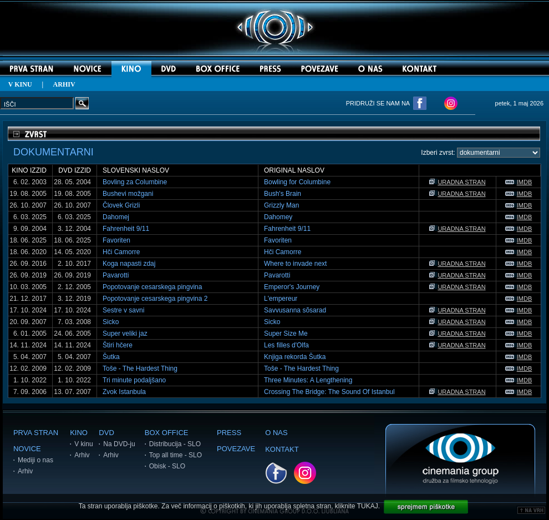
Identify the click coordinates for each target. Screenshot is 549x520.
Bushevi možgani (128, 194)
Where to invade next (295, 263)
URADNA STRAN (457, 182)
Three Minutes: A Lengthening (308, 380)
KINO (79, 432)
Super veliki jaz (125, 333)
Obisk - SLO (167, 466)
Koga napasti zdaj (129, 263)
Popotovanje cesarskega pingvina (152, 287)
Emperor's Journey (291, 287)
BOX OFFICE (167, 432)
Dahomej (116, 217)
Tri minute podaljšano (134, 380)
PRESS (229, 432)
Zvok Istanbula (124, 392)
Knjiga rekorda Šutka (295, 357)
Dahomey (278, 217)
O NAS (276, 432)
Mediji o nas (35, 460)
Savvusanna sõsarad (295, 310)
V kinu (83, 444)
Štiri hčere (118, 345)
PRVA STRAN (35, 432)
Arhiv (25, 471)
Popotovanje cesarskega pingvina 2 (155, 298)
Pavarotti (116, 275)
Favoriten (116, 240)
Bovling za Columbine (135, 182)
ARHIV (64, 84)
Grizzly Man (281, 205)
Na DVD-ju (119, 444)
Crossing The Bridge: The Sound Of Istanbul (329, 392)
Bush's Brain (282, 194)
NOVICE (27, 449)
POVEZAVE (236, 449)
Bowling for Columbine (297, 182)
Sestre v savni (123, 310)
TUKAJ (367, 506)
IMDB (518, 182)
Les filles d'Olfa (286, 345)
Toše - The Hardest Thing (140, 368)
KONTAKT (281, 449)
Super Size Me (286, 333)
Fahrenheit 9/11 (126, 229)
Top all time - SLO (175, 455)
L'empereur (280, 298)
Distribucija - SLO (175, 444)
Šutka (111, 357)
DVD (106, 432)
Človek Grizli (121, 205)
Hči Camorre (121, 252)
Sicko (111, 322)
